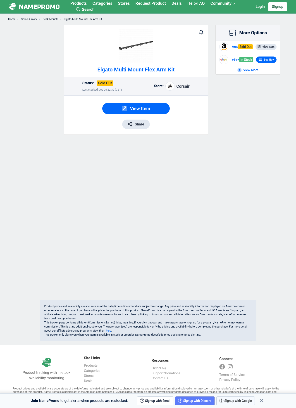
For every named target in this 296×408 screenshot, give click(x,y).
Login (260, 7)
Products (78, 3)
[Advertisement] (36, 92)
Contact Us (160, 378)
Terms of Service (232, 375)
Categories (102, 3)
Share (136, 124)
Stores (124, 3)
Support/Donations (166, 373)
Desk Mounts (50, 19)
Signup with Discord (195, 401)
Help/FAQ (196, 3)
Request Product (151, 3)
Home (11, 19)
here (108, 330)
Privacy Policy (229, 380)
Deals (177, 3)
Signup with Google (235, 401)
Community (221, 3)
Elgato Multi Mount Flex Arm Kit (82, 19)
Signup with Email (155, 401)
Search (85, 9)
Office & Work (28, 19)
